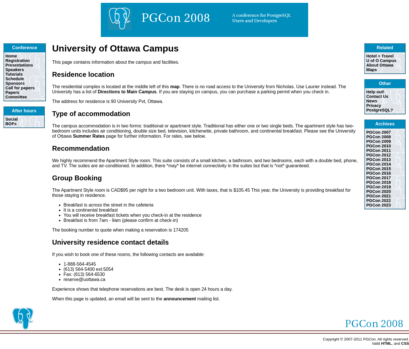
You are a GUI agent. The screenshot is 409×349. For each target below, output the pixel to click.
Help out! (375, 92)
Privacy (373, 105)
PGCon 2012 (378, 155)
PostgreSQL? (379, 110)
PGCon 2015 (378, 168)
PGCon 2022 (378, 200)
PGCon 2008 (378, 137)
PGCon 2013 (378, 159)
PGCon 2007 (378, 132)
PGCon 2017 (378, 177)
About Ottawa (379, 65)
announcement (179, 298)
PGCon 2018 (378, 182)
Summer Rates (89, 136)
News (371, 101)
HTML (386, 343)
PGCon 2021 (378, 196)
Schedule (14, 79)
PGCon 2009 (378, 141)
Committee (16, 97)
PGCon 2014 (378, 164)
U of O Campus (381, 60)
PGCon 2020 (378, 191)
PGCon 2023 (378, 205)
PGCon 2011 (378, 150)
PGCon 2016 (378, 173)
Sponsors (15, 83)
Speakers (14, 69)
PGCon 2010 (378, 146)
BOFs (11, 123)
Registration (17, 60)
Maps (371, 69)
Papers (12, 92)
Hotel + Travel (380, 56)
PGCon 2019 (378, 187)
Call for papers (20, 88)
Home (11, 56)
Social (11, 119)
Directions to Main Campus (127, 91)
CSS (405, 343)
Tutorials (14, 74)
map (174, 86)
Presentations (19, 65)
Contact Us (377, 96)
